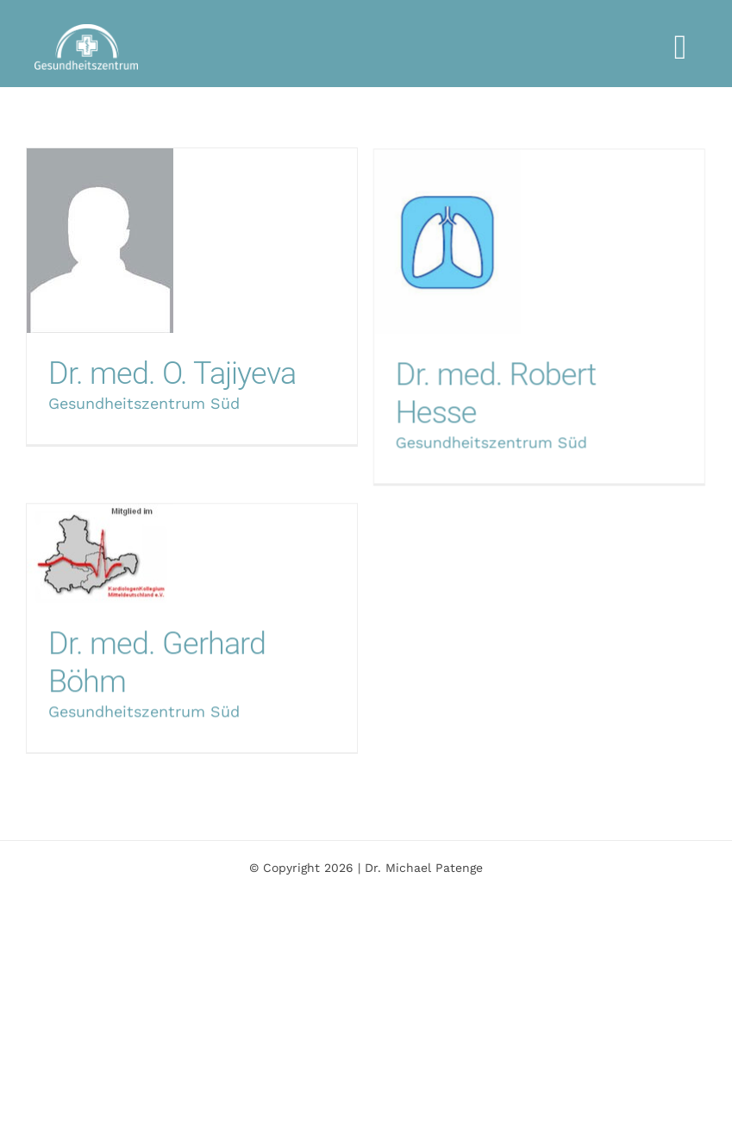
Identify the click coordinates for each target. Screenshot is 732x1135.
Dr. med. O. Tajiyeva (172, 373)
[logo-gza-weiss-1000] (86, 30)
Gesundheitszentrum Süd (144, 403)
